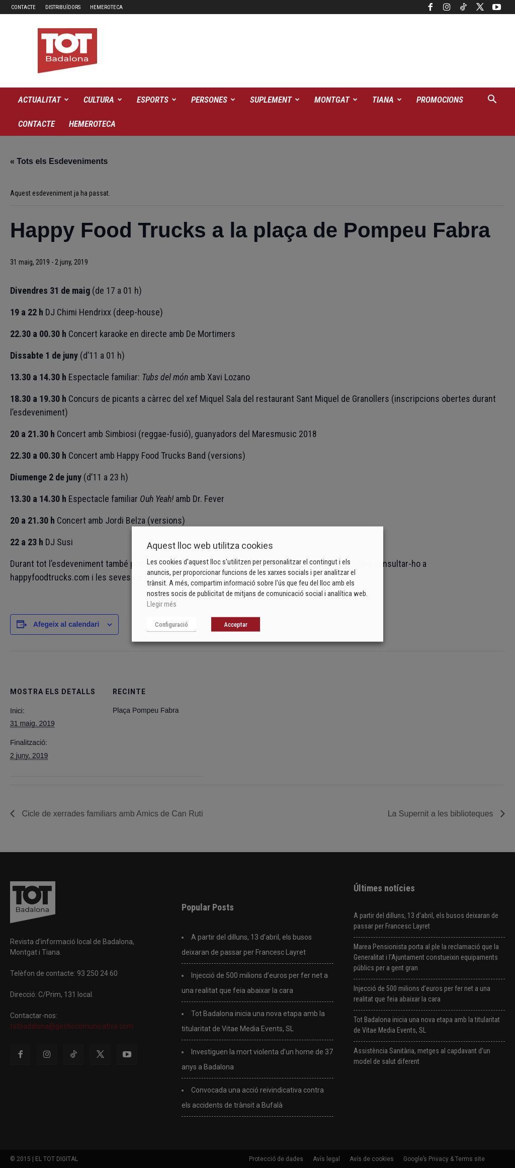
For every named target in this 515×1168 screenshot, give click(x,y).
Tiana (387, 100)
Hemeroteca (106, 7)
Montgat (336, 100)
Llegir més (162, 604)
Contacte (23, 7)
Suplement (275, 100)
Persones (213, 100)
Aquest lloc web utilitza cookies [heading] (210, 545)
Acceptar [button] (235, 624)
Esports (157, 100)
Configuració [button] (171, 624)
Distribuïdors (62, 7)
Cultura (102, 100)
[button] (492, 100)
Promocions (439, 100)
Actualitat (43, 100)
